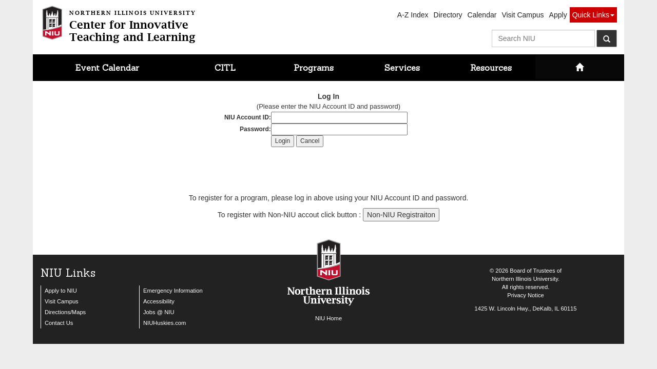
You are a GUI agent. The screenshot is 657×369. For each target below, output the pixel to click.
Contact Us (59, 323)
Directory (448, 15)
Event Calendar (107, 68)
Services (402, 68)
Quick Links (593, 15)
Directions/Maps (65, 312)
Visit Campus (522, 15)
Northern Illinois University (525, 279)
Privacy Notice (525, 295)
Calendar (482, 15)
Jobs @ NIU (158, 312)
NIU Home (328, 318)
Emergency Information (173, 291)
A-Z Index (413, 15)
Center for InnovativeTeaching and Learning (132, 24)
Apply (558, 15)
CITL (225, 68)
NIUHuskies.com (164, 323)
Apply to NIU (61, 291)
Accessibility (159, 301)
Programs (314, 68)
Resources (491, 68)
